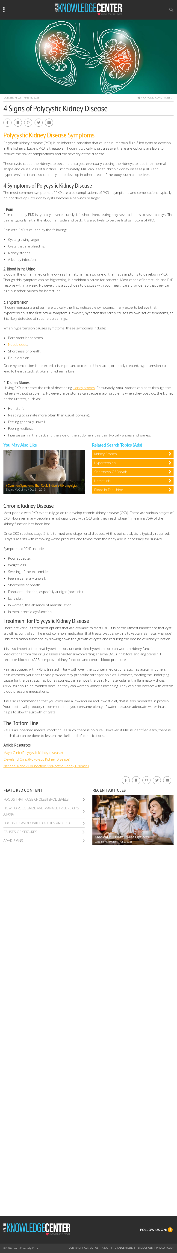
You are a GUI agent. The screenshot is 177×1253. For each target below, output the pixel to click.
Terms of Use (144, 1247)
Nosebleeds (17, 344)
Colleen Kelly (12, 97)
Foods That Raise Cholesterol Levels (36, 799)
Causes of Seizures (20, 831)
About (106, 1247)
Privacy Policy (165, 1247)
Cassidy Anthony (105, 841)
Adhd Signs (13, 840)
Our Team (75, 1247)
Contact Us (91, 1247)
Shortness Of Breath (110, 471)
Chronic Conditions (156, 97)
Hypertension (105, 462)
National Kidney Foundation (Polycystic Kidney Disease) (46, 766)
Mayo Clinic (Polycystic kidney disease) (33, 752)
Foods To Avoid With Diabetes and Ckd (36, 823)
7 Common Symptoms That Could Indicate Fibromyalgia (41, 485)
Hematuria (102, 480)
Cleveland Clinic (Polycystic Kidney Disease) (36, 759)
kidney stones (84, 387)
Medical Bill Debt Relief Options (122, 837)
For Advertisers (123, 1247)
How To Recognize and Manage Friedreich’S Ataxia (41, 811)
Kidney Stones (105, 453)
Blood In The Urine (108, 489)
